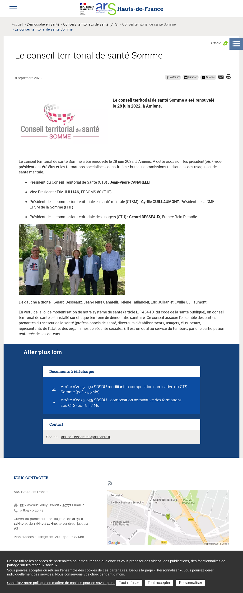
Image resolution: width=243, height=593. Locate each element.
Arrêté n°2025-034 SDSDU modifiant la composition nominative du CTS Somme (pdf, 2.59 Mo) (124, 389)
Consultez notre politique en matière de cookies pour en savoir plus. (61, 583)
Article (215, 43)
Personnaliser (190, 583)
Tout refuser (129, 583)
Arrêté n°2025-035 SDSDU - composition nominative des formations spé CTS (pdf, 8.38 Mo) (121, 403)
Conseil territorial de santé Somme (149, 24)
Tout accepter (159, 583)
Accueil (17, 24)
